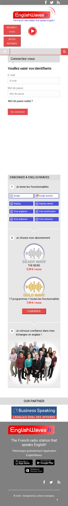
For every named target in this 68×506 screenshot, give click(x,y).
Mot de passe (15, 88)
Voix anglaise (20, 211)
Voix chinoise (46, 219)
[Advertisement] (35, 148)
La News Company (45, 496)
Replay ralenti (46, 203)
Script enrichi (46, 196)
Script (17, 196)
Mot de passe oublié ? (20, 101)
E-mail (11, 75)
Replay (17, 203)
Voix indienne (20, 219)
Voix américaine (47, 211)
